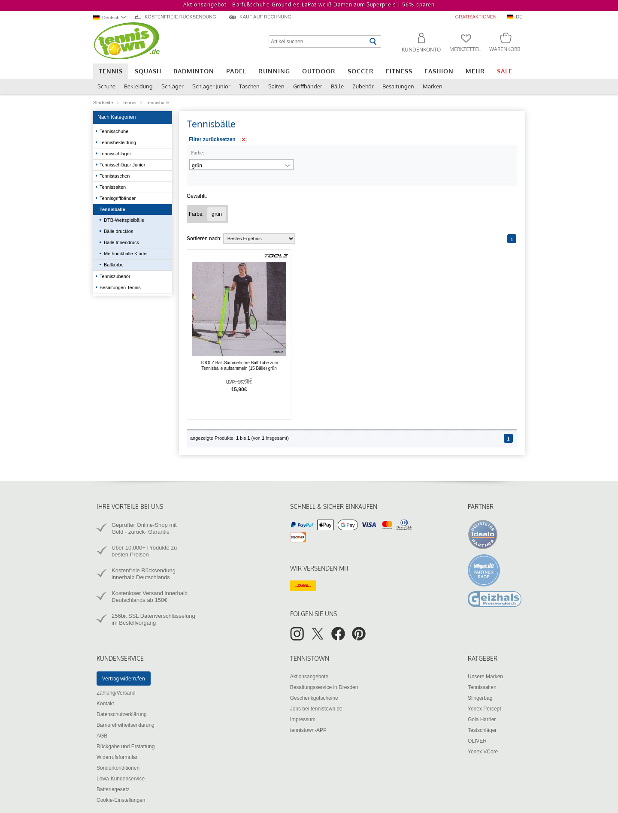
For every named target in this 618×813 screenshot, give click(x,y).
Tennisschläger (116, 153)
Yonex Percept (484, 709)
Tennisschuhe (115, 131)
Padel (236, 71)
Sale (504, 71)
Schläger (172, 86)
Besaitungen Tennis (121, 287)
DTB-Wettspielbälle (124, 220)
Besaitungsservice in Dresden (324, 687)
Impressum (302, 719)
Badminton (193, 71)
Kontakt (105, 704)
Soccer (361, 71)
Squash (148, 71)
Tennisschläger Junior (123, 164)
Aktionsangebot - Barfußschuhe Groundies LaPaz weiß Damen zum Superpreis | (309, 4)
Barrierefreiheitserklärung (125, 725)
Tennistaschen (115, 175)
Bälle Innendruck (121, 242)
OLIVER (477, 741)
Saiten (276, 86)
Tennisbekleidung (118, 142)
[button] (417, 44)
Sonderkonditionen (118, 768)
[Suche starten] (372, 41)
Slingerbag (480, 698)
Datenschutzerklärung (122, 714)
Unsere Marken (485, 677)
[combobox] (111, 17)
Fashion (439, 71)
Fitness (399, 71)
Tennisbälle (113, 209)
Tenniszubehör (116, 276)
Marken (432, 86)
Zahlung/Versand (116, 693)
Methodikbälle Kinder (126, 253)
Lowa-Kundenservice (121, 779)
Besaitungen (398, 86)
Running (274, 71)
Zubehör (363, 86)
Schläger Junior (211, 86)
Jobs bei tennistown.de (316, 709)
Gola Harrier (482, 719)
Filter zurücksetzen (212, 139)
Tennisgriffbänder (118, 198)
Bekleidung (138, 86)
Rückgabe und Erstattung (125, 746)
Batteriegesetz (113, 789)
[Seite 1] (511, 238)
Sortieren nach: (204, 239)
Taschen (249, 86)
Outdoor (319, 71)
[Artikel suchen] (318, 41)
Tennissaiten (113, 187)
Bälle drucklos (118, 231)
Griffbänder (307, 86)
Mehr (475, 71)
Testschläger (482, 730)
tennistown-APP (308, 730)
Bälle (337, 86)
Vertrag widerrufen (123, 678)
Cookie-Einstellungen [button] (121, 800)
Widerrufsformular (117, 757)
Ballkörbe (114, 264)
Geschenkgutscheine (314, 698)
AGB (102, 736)
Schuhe (106, 86)
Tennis (111, 71)
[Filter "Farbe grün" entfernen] (216, 214)
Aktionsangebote (309, 677)
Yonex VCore (483, 752)
